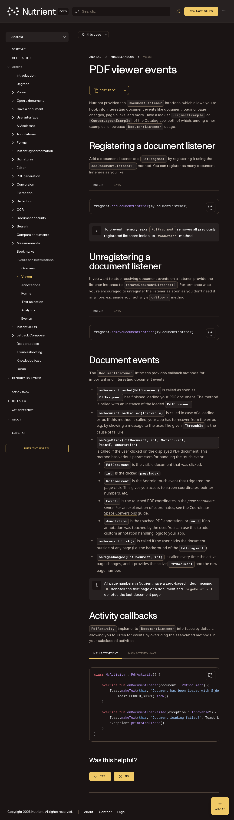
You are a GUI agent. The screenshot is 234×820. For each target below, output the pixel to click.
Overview (19, 48)
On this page (95, 34)
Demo (21, 369)
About (88, 812)
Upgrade (23, 84)
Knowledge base (29, 360)
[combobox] (125, 90)
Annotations (30, 285)
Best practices (28, 344)
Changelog (20, 391)
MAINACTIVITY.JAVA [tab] (142, 653)
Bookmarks (25, 251)
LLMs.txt (18, 432)
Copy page (104, 90)
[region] (154, 704)
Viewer (27, 276)
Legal (121, 812)
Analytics (28, 310)
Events (26, 318)
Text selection (32, 302)
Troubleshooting (29, 352)
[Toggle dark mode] (178, 11)
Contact (105, 812)
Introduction (26, 75)
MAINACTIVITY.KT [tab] (105, 653)
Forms (26, 293)
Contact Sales (201, 11)
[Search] (121, 11)
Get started (21, 58)
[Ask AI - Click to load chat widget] (220, 806)
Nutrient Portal (37, 448)
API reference (22, 410)
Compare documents (33, 235)
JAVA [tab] (117, 184)
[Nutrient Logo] (38, 11)
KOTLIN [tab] (98, 184)
